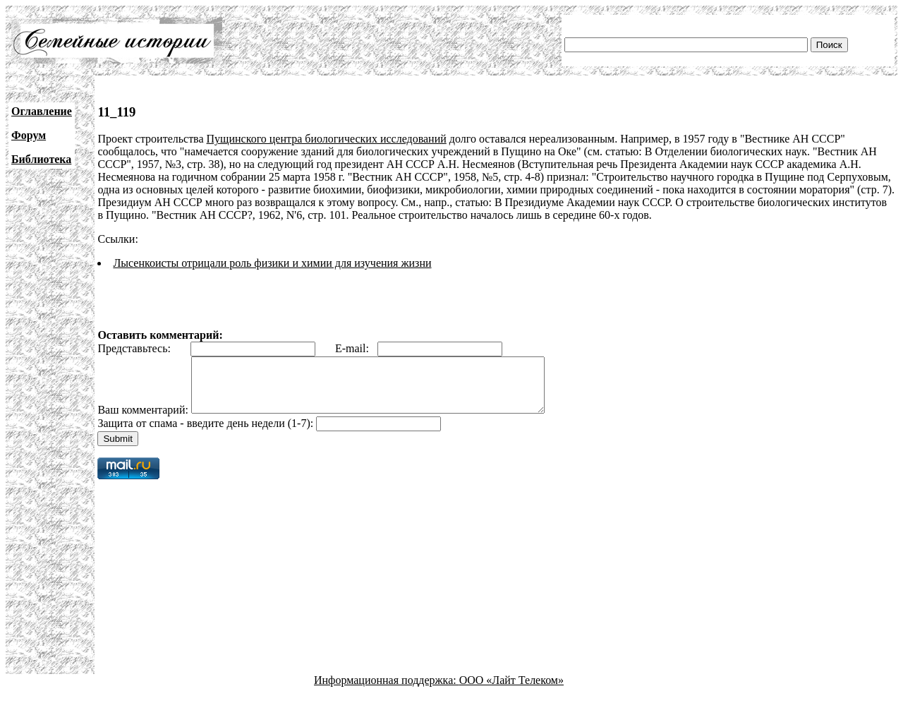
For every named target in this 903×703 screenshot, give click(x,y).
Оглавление (41, 111)
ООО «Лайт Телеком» (511, 691)
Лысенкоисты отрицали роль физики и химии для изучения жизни (272, 263)
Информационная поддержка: (386, 691)
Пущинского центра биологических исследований (327, 139)
